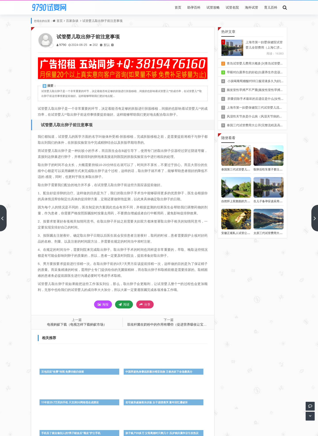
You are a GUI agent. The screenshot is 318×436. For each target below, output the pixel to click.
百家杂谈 (72, 21)
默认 (108, 45)
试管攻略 (213, 7)
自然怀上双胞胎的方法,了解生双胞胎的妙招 (248, 201)
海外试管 (251, 7)
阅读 (124, 304)
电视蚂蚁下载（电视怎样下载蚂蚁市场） (77, 324)
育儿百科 (270, 7)
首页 (178, 7)
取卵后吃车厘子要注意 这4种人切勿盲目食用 (282, 169)
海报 (103, 304)
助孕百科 (194, 7)
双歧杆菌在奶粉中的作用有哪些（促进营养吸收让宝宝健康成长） (175, 324)
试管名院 (232, 7)
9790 (62, 45)
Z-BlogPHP (159, 429)
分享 (145, 304)
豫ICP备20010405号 (167, 423)
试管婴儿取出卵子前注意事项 (102, 21)
